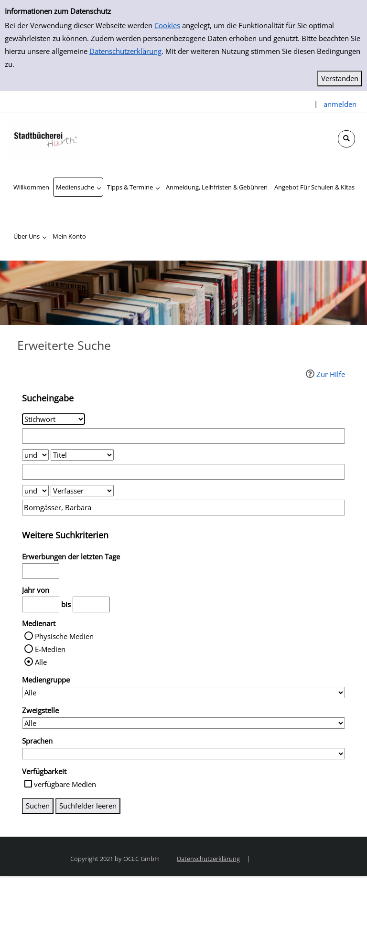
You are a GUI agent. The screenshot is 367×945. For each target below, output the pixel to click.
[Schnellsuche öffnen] (346, 138)
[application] (78, 187)
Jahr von (35, 590)
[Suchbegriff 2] (183, 472)
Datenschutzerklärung (125, 51)
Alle (41, 662)
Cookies (167, 25)
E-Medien (50, 649)
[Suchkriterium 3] (82, 490)
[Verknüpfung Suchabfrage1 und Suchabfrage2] (35, 455)
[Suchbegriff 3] (183, 507)
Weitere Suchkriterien (65, 535)
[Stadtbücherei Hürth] (45, 137)
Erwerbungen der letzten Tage (71, 556)
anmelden (340, 104)
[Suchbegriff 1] (183, 436)
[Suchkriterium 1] (53, 419)
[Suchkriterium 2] (82, 455)
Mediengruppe (46, 679)
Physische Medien (64, 636)
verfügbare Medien (65, 784)
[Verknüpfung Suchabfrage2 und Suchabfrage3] (35, 490)
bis (66, 604)
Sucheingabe (48, 398)
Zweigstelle (40, 710)
